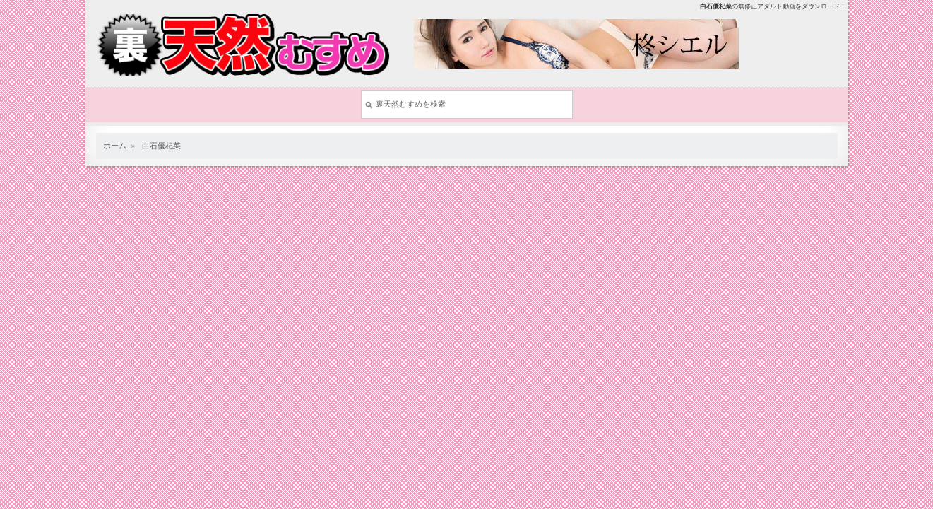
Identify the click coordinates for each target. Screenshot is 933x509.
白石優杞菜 (161, 145)
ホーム (114, 145)
